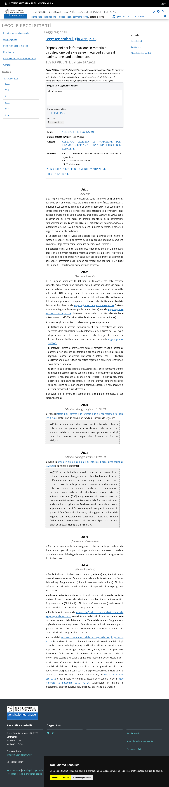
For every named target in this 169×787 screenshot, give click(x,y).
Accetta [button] (55, 778)
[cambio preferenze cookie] (30, 773)
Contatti (7, 64)
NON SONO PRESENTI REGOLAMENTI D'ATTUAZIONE (76, 169)
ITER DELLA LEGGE (58, 174)
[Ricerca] (147, 16)
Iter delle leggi (136, 41)
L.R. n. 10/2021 (11, 78)
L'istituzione (39, 12)
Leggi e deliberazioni (89, 12)
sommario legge (80, 16)
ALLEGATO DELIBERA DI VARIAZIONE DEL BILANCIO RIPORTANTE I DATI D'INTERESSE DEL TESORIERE (91, 145)
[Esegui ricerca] (165, 16)
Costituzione (136, 47)
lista (69, 16)
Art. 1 (7, 83)
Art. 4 (7, 102)
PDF (56, 112)
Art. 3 (7, 96)
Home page (36, 16)
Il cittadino (110, 12)
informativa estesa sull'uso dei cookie (144, 771)
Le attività (69, 12)
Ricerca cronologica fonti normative (19, 58)
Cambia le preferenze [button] (82, 778)
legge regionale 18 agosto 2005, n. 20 (94, 305)
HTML (49, 112)
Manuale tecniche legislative (141, 53)
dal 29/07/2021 (54, 91)
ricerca (62, 16)
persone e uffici (121, 16)
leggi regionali (50, 16)
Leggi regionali (10, 39)
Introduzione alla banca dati (16, 33)
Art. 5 (7, 108)
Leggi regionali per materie (15, 45)
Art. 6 (7, 115)
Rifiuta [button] (66, 778)
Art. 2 (7, 89)
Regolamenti (9, 52)
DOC (62, 112)
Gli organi (55, 12)
